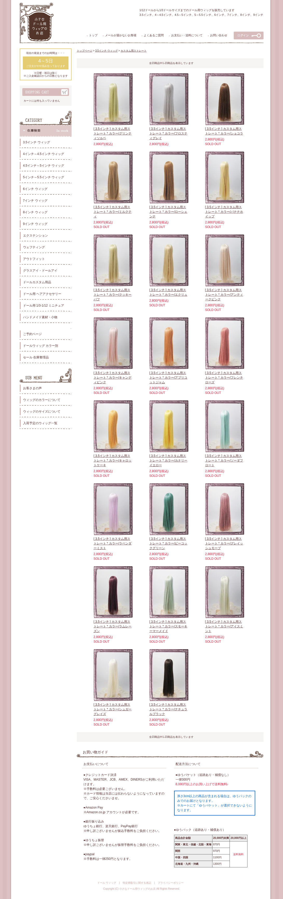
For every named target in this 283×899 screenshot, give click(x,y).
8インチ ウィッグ (35, 212)
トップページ (84, 50)
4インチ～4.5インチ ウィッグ (43, 154)
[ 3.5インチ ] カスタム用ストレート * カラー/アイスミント (224, 626)
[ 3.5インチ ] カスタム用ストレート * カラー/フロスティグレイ (168, 133)
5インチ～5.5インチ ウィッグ (43, 177)
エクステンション (35, 235)
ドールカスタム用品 (37, 282)
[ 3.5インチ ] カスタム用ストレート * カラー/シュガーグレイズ (113, 709)
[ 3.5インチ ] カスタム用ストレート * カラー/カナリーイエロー (168, 460)
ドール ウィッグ (106, 882)
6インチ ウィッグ (35, 189)
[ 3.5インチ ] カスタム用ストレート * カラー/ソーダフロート (224, 460)
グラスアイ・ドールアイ (40, 270)
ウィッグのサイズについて (41, 411)
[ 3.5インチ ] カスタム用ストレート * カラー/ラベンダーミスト (113, 543)
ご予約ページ (32, 334)
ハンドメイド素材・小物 (40, 317)
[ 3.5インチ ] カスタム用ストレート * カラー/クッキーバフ (113, 294)
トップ (93, 35)
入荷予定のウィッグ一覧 (40, 423)
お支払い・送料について (187, 35)
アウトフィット (34, 259)
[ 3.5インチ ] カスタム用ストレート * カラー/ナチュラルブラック (168, 709)
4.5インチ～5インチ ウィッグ (43, 165)
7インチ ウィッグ (35, 200)
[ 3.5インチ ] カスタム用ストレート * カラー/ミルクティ (113, 211)
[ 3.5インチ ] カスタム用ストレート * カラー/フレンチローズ (224, 377)
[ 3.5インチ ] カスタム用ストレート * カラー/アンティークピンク (224, 294)
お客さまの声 (32, 388)
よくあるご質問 (154, 35)
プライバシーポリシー (171, 882)
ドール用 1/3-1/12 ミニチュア (43, 305)
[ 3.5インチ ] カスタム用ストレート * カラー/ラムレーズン (113, 626)
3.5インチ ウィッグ (36, 142)
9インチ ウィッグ (35, 224)
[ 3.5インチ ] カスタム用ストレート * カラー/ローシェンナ (168, 211)
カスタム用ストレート (134, 50)
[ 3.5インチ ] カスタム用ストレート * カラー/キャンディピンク (113, 377)
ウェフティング (34, 247)
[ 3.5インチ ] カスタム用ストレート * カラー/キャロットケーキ (113, 460)
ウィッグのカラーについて (41, 400)
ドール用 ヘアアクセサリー (42, 294)
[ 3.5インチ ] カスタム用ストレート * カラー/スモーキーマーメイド (168, 626)
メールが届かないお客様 (120, 35)
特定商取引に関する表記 (137, 882)
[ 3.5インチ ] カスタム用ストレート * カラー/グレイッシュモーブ (224, 543)
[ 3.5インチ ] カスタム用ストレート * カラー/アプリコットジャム (168, 377)
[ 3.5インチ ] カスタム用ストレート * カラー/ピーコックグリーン (168, 543)
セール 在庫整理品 (36, 357)
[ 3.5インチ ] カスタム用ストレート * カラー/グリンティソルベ (113, 133)
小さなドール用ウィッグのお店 (137, 888)
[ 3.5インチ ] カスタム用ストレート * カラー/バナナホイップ (224, 211)
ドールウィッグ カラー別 (40, 346)
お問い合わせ (218, 35)
